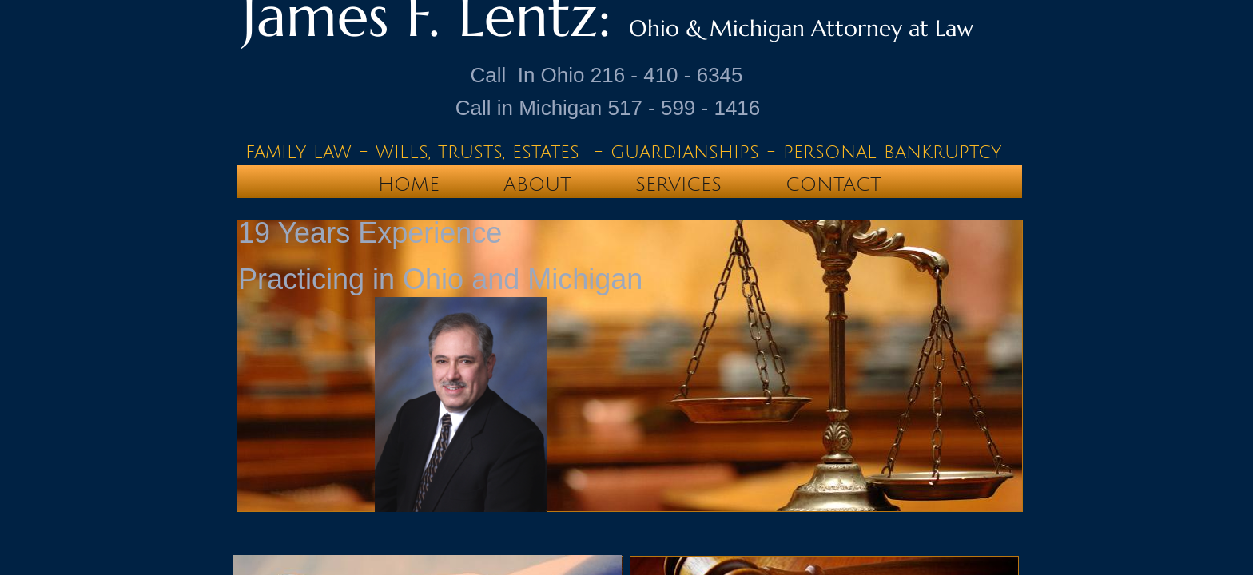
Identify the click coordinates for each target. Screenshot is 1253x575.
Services (678, 184)
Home (409, 184)
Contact (833, 184)
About (537, 184)
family (275, 151)
